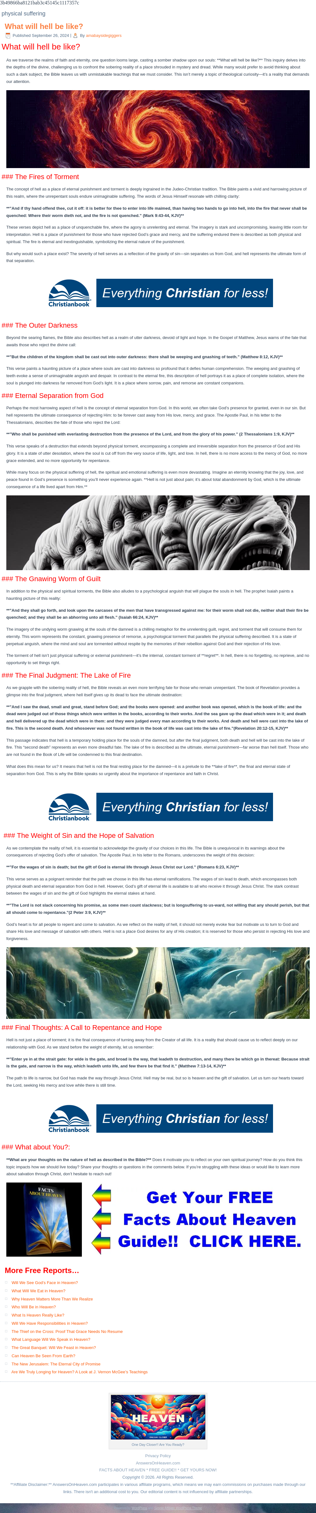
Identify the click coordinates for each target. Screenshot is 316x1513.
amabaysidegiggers (104, 35)
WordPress (139, 1508)
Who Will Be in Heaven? (34, 1307)
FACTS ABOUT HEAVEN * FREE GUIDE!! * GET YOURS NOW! (158, 1470)
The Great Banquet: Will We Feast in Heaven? (53, 1347)
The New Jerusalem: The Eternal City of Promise (55, 1364)
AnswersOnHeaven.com (158, 1463)
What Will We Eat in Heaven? (38, 1290)
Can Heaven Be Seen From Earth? (44, 1355)
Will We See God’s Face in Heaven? (45, 1282)
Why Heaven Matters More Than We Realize (52, 1299)
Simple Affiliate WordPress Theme (178, 1508)
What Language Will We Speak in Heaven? (51, 1339)
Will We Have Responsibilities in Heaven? (50, 1323)
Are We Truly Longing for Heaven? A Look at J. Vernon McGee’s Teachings (79, 1372)
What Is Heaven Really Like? (38, 1315)
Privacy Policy (158, 1455)
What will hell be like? (44, 26)
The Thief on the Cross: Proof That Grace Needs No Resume (67, 1331)
